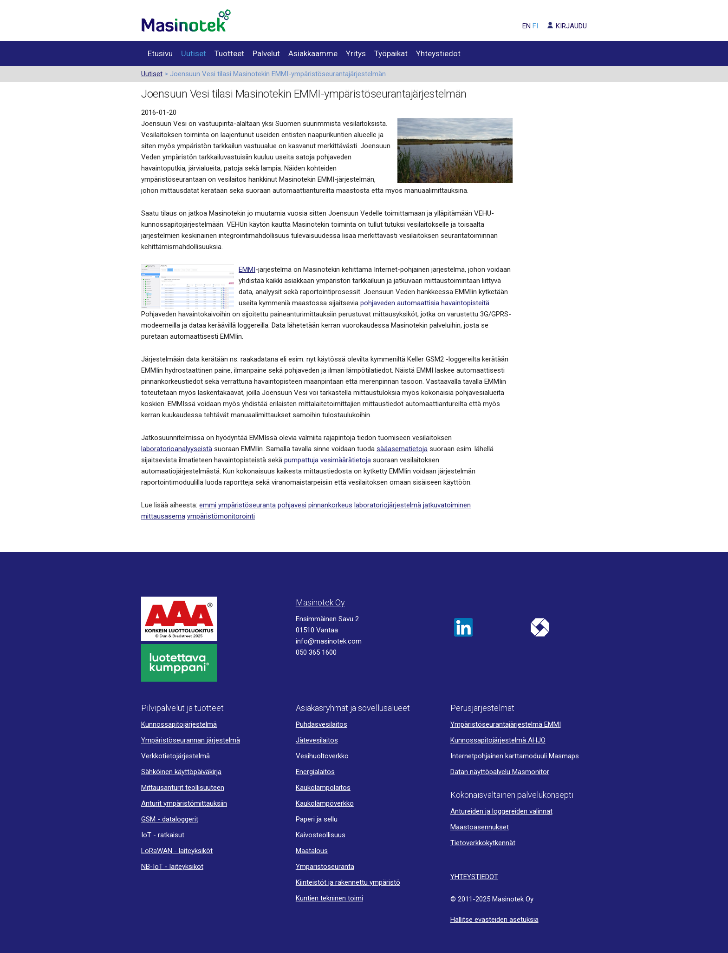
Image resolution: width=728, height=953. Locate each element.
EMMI (247, 269)
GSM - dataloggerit (169, 819)
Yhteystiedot (438, 53)
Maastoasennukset (479, 827)
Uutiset (193, 53)
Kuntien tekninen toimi (329, 898)
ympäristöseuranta (247, 505)
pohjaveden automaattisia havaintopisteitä (424, 303)
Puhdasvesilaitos (321, 724)
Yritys (356, 53)
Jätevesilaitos (317, 740)
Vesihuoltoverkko (322, 756)
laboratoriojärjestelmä (387, 505)
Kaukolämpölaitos (323, 787)
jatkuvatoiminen (447, 505)
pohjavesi (292, 505)
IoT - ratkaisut (162, 835)
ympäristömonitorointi (221, 516)
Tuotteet (229, 53)
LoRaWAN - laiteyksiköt (177, 851)
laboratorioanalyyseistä (176, 449)
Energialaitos (315, 772)
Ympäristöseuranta (325, 866)
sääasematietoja (402, 449)
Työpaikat (391, 53)
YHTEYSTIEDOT (474, 877)
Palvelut (266, 53)
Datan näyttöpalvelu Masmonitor (499, 772)
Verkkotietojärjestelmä (175, 756)
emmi (207, 505)
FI (535, 26)
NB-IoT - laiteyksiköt (172, 866)
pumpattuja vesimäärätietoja (327, 460)
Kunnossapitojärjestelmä (179, 724)
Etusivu (160, 53)
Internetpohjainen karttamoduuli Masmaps (514, 756)
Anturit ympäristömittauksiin (184, 803)
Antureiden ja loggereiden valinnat (501, 811)
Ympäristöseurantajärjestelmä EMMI (505, 724)
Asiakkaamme (313, 53)
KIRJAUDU (563, 26)
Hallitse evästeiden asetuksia (494, 919)
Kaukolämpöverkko (325, 803)
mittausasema (163, 516)
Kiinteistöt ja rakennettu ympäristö (348, 882)
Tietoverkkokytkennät (482, 843)
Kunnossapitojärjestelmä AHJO (498, 740)
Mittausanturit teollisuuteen (182, 787)
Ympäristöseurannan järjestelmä (190, 740)
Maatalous (312, 851)
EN (526, 26)
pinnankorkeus (330, 505)
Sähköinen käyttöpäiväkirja (181, 772)
